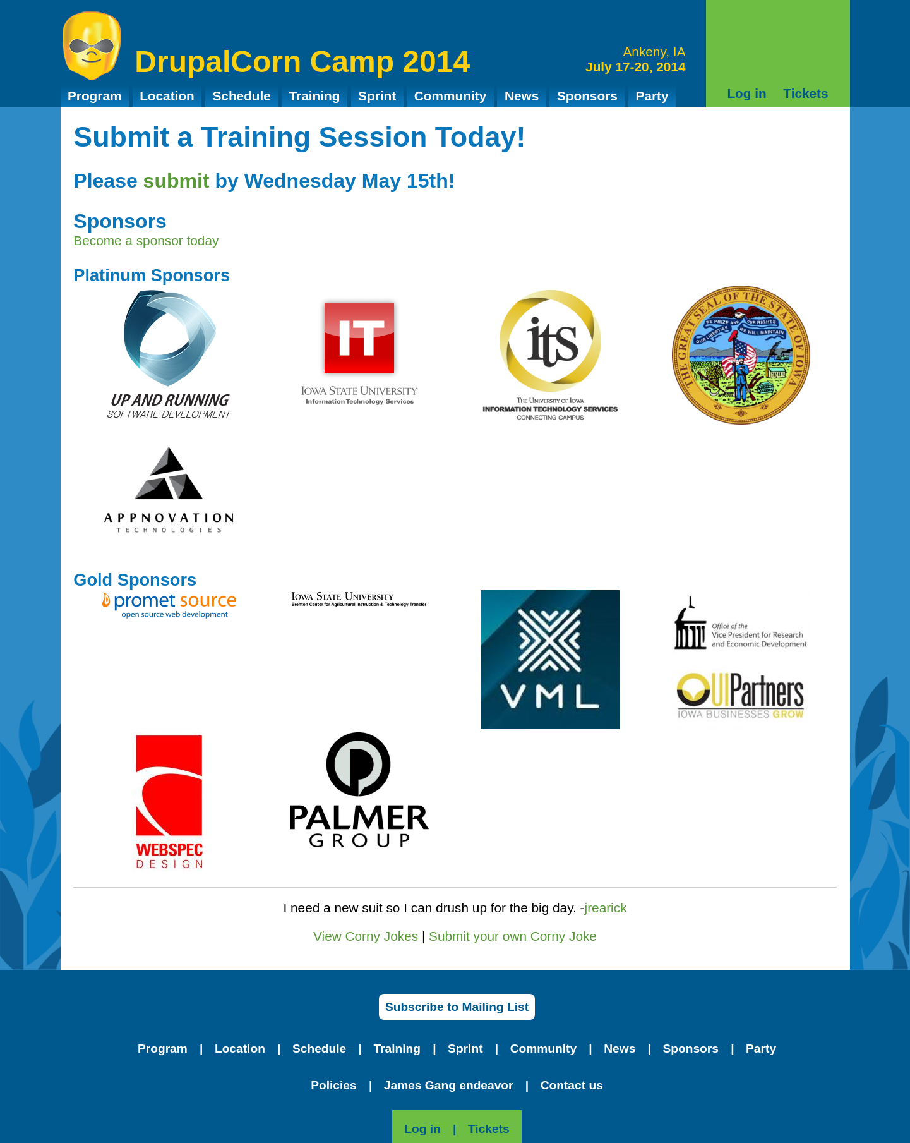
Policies (334, 1085)
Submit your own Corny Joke (513, 936)
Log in (746, 93)
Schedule (241, 95)
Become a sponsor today (146, 240)
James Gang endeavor (448, 1085)
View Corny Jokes (365, 936)
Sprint (377, 95)
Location (167, 95)
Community (450, 95)
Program (95, 95)
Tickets (805, 93)
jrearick (606, 907)
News (522, 95)
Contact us (572, 1085)
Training (314, 95)
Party (651, 95)
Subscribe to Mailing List (457, 1006)
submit (176, 180)
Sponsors (587, 95)
